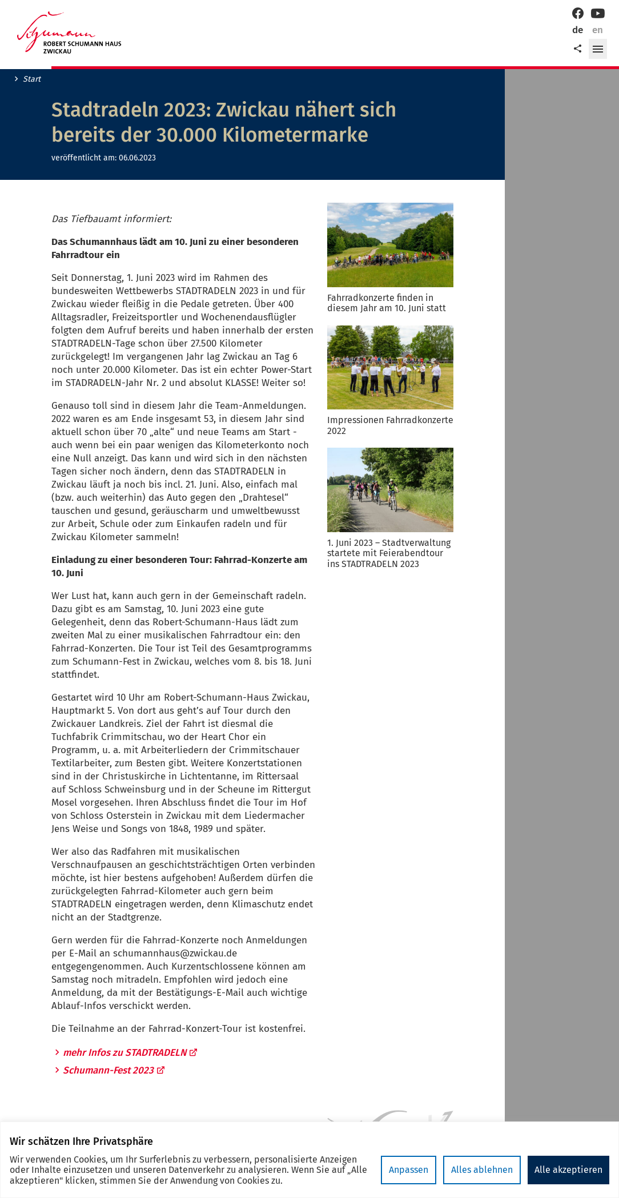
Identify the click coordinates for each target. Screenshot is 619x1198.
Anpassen (408, 1169)
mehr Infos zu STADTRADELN (130, 1053)
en (597, 30)
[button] (598, 49)
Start (32, 79)
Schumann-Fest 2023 (114, 1070)
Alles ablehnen (482, 1169)
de (577, 30)
